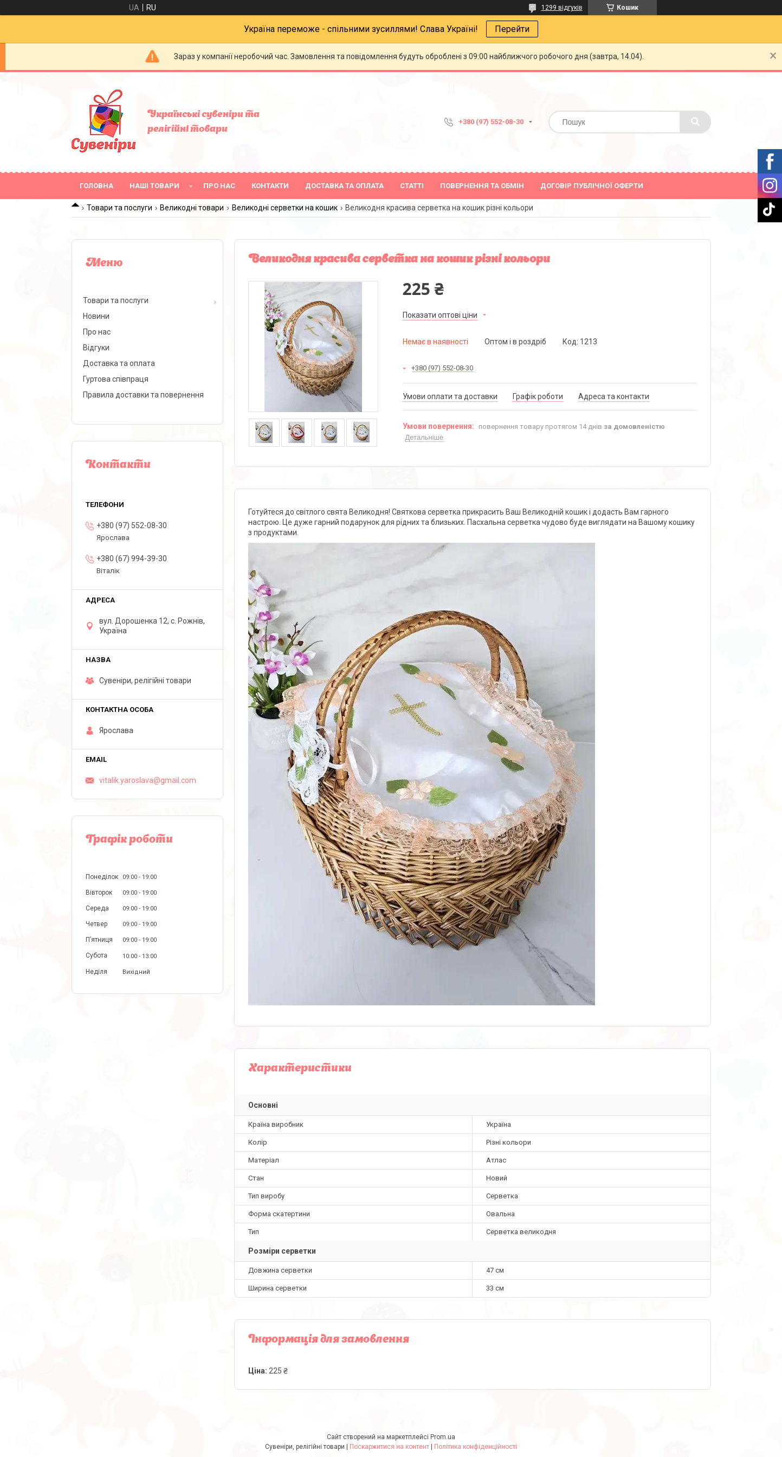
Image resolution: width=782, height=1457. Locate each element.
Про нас (219, 186)
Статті (412, 186)
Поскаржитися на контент (389, 1446)
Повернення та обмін (482, 186)
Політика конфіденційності (475, 1446)
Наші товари (154, 186)
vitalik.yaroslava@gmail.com (147, 780)
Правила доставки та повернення (143, 394)
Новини (96, 316)
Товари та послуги (119, 207)
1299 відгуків (562, 7)
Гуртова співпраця (115, 379)
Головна (96, 186)
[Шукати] (695, 122)
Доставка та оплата (344, 186)
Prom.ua (442, 1437)
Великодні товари (192, 207)
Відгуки (96, 347)
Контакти (270, 186)
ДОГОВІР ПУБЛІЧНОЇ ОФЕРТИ (591, 186)
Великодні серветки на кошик (285, 207)
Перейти (512, 29)
